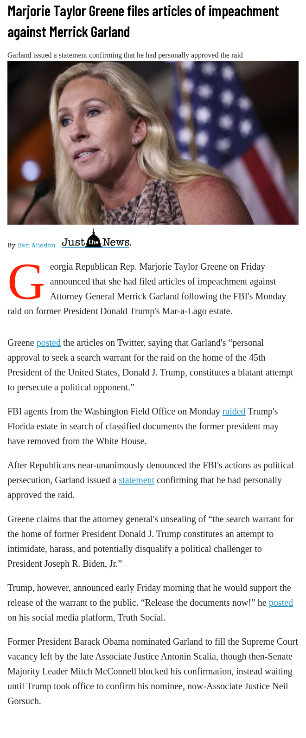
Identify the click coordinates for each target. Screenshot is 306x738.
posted (49, 342)
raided (234, 411)
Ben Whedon (36, 246)
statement (136, 480)
